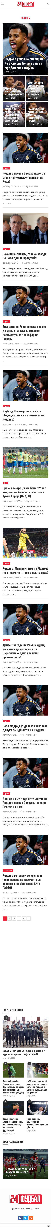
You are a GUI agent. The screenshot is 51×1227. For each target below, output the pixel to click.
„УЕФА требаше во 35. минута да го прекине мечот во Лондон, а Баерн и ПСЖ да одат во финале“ (37, 1087)
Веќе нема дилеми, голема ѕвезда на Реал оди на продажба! (25, 256)
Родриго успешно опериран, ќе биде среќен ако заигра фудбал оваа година (24, 63)
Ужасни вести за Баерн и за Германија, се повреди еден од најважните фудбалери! (13, 1124)
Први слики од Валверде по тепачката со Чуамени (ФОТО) (37, 1123)
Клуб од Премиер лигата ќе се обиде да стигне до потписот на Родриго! (23, 415)
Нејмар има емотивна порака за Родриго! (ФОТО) (14, 91)
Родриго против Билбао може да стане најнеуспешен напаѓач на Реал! (24, 177)
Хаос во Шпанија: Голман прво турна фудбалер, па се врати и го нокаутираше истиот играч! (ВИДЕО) (13, 1087)
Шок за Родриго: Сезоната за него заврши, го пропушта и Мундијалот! (36, 88)
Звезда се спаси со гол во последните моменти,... (20, 1170)
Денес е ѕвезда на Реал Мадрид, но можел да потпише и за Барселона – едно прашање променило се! (24, 651)
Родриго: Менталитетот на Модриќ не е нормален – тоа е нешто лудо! (25, 570)
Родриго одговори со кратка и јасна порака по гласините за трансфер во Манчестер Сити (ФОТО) (22, 881)
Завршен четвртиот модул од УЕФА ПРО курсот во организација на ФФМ (24, 1052)
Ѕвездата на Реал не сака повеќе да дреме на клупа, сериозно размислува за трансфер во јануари (24, 332)
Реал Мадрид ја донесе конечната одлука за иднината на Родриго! (25, 728)
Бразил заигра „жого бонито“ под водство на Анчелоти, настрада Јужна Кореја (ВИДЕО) (24, 492)
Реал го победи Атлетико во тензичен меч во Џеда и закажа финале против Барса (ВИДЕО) (12, 113)
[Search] (48, 4)
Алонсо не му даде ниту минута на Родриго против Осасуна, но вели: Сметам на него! (25, 802)
